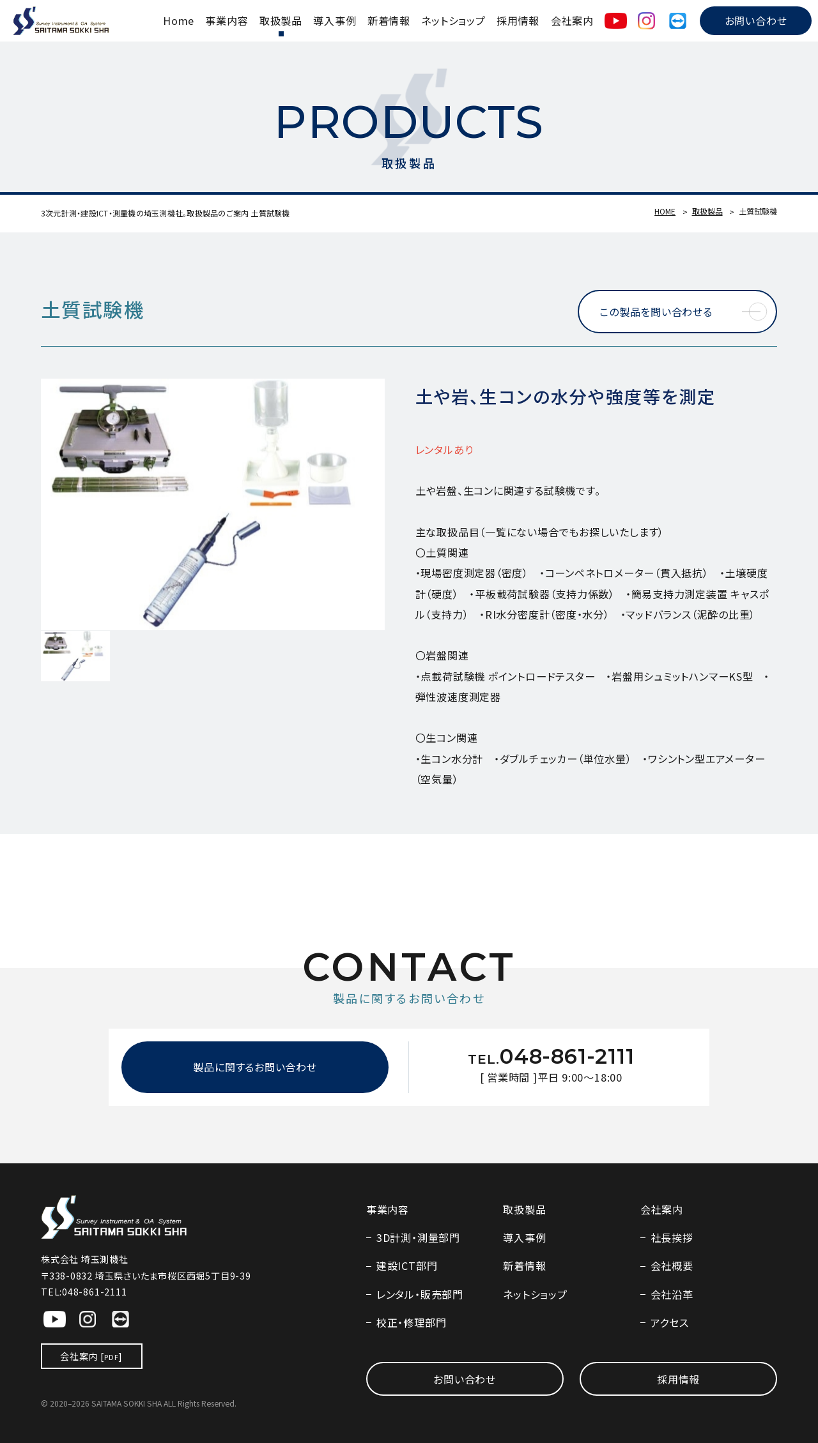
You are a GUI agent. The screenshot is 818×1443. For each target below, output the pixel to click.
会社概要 (672, 1265)
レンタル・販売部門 (419, 1294)
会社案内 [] (91, 1356)
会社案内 (572, 20)
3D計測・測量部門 (418, 1237)
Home (178, 20)
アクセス (670, 1322)
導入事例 (334, 20)
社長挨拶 (672, 1237)
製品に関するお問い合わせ (254, 1067)
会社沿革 (672, 1294)
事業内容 (226, 20)
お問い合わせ (756, 20)
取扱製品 (280, 20)
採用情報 (518, 20)
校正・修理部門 (411, 1322)
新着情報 (388, 20)
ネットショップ (453, 20)
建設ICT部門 (406, 1265)
